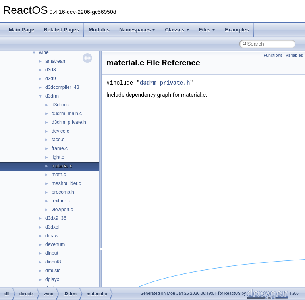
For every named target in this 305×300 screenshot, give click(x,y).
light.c (58, 157)
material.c (62, 166)
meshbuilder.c (66, 183)
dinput (51, 253)
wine (44, 52)
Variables (294, 55)
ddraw (51, 235)
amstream (55, 61)
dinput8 (53, 262)
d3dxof (52, 227)
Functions (273, 55)
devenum (55, 244)
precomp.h (63, 192)
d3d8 (50, 70)
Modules (99, 30)
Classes (177, 30)
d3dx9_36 (55, 218)
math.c (59, 174)
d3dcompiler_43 (62, 87)
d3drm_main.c (67, 113)
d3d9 (50, 78)
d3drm (52, 96)
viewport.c (62, 209)
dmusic (52, 270)
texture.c (61, 201)
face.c (58, 139)
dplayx (52, 279)
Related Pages (61, 30)
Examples (237, 30)
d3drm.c (60, 105)
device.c (60, 131)
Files (207, 30)
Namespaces (137, 30)
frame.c (60, 148)
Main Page (21, 30)
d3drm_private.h (69, 122)
